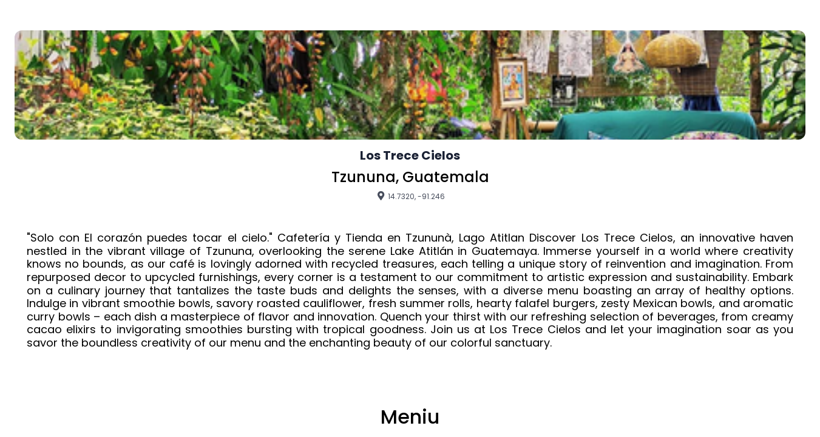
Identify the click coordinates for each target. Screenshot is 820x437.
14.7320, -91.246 (410, 196)
